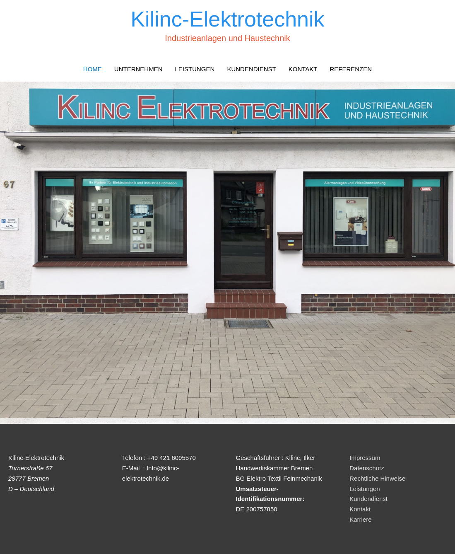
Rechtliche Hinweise (377, 478)
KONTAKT (303, 69)
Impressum (364, 457)
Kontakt (360, 509)
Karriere (360, 519)
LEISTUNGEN (195, 69)
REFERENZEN (351, 69)
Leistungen (364, 488)
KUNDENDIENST (251, 69)
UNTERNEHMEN (138, 69)
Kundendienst (368, 498)
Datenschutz (366, 468)
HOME (92, 69)
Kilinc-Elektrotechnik (227, 19)
